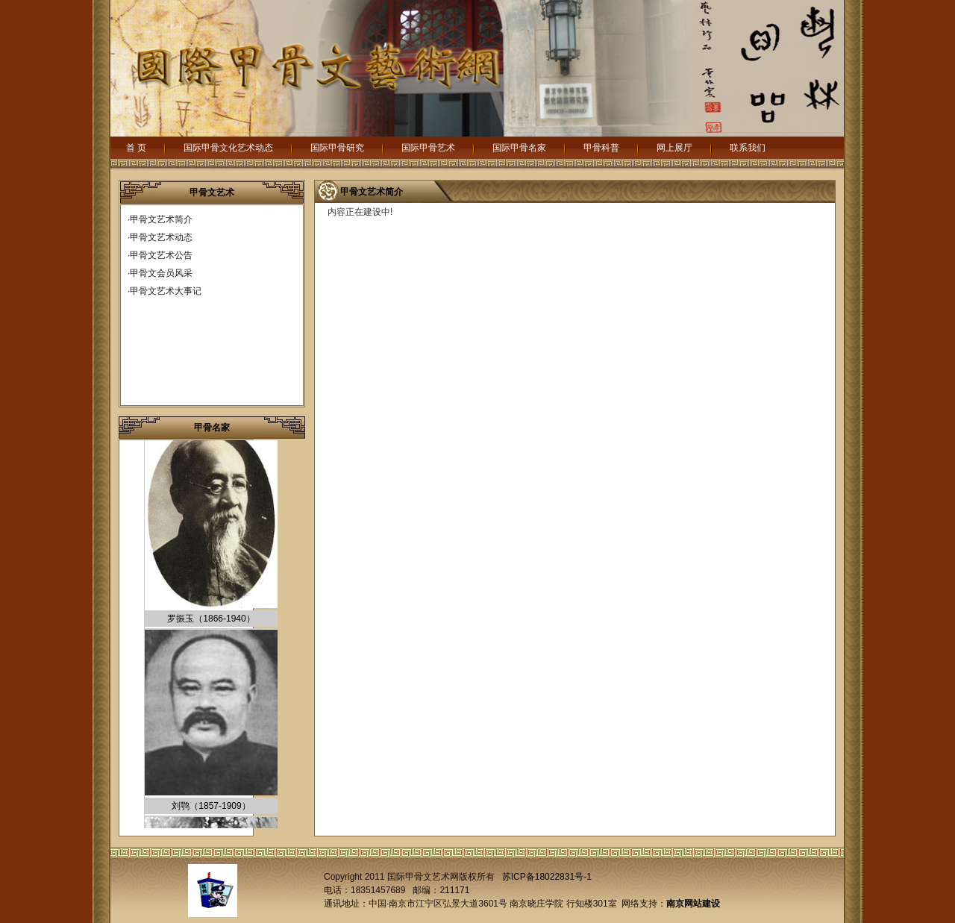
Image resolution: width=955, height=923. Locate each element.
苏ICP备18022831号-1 (547, 877)
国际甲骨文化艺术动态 (228, 148)
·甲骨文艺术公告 (160, 255)
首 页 (136, 148)
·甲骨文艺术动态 (160, 237)
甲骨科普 (601, 148)
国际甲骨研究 (337, 148)
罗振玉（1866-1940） (210, 620)
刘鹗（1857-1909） (211, 807)
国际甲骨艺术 (428, 148)
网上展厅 (674, 148)
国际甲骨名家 (519, 148)
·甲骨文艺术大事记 (164, 291)
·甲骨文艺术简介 (160, 219)
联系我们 (747, 148)
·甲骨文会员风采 (160, 273)
